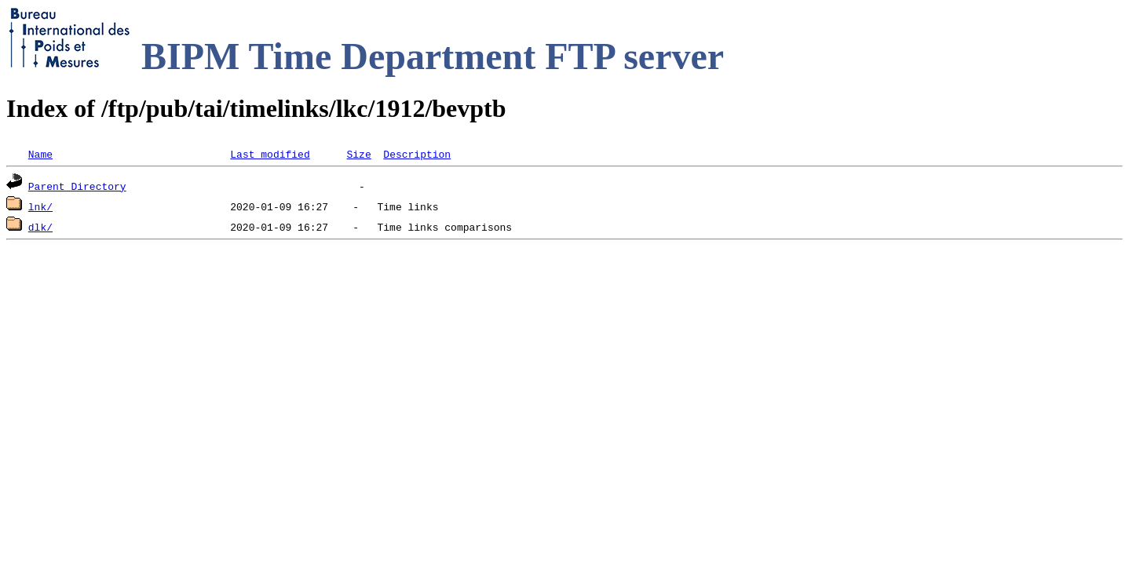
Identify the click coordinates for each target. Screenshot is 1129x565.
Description (417, 154)
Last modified (269, 154)
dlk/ (40, 227)
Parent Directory (77, 186)
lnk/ (40, 206)
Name (40, 154)
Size (358, 154)
